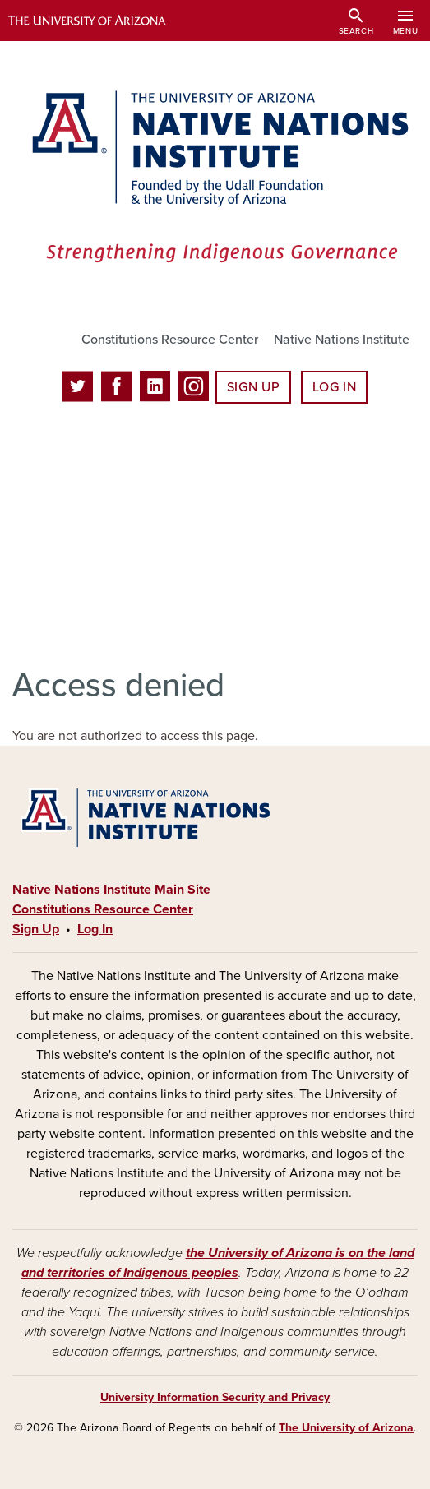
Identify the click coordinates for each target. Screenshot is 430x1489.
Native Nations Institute (341, 339)
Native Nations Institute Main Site (111, 889)
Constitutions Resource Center (169, 339)
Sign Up (253, 387)
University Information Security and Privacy (215, 1397)
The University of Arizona (346, 1428)
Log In (334, 387)
